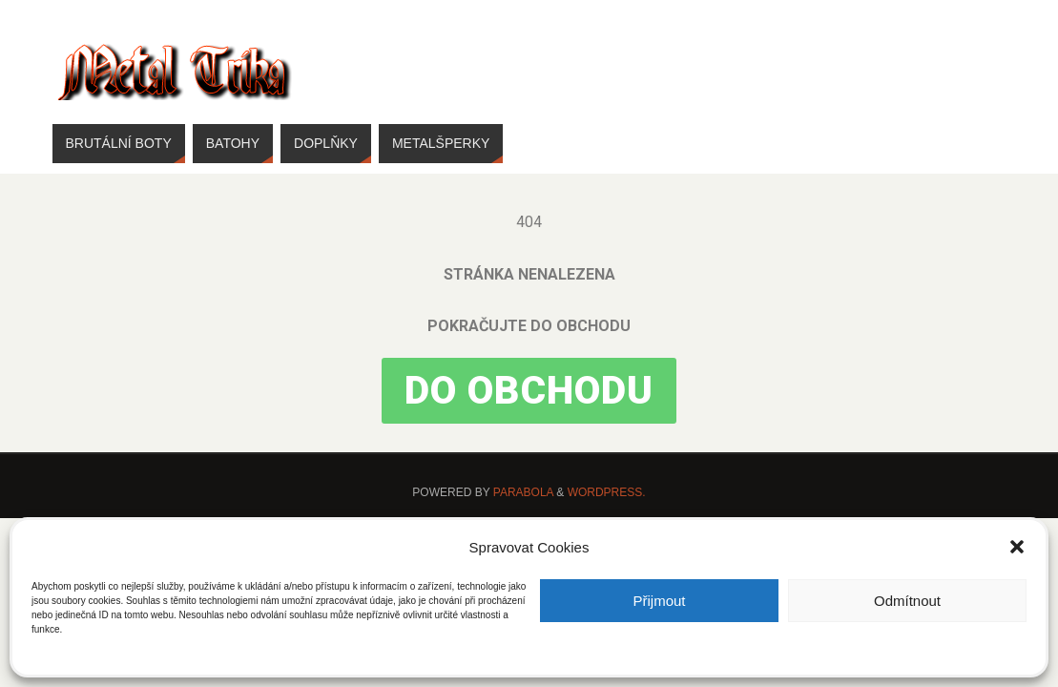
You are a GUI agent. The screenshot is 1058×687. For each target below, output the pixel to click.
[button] (1017, 546)
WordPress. (607, 492)
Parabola (523, 492)
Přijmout (659, 601)
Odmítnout (907, 601)
